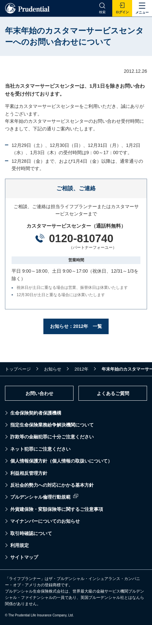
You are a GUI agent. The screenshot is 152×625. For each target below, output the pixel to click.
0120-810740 (81, 239)
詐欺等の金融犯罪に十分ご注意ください (52, 436)
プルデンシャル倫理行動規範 (40, 497)
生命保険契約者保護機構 (35, 413)
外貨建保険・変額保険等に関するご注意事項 (56, 509)
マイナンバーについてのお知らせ (45, 521)
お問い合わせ (39, 393)
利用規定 (19, 545)
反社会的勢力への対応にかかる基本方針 (52, 485)
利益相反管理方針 (28, 473)
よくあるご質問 (113, 393)
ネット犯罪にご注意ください (40, 449)
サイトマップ (24, 557)
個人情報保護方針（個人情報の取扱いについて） (61, 461)
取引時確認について (31, 533)
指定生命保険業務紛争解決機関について (52, 424)
